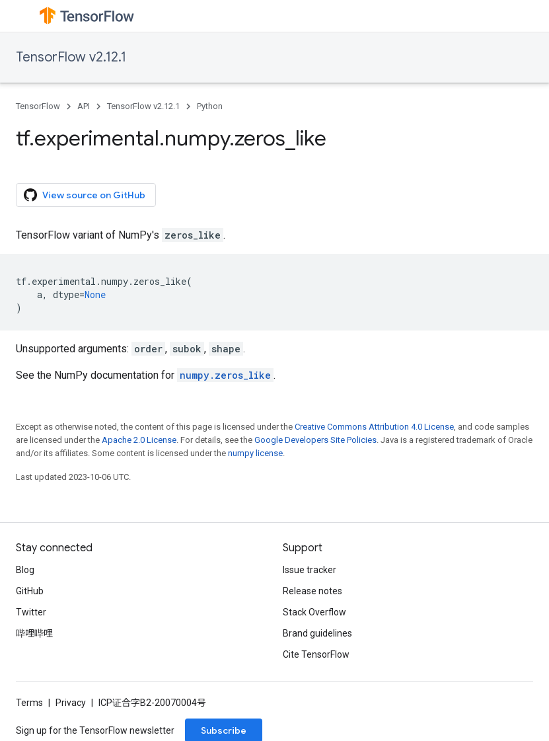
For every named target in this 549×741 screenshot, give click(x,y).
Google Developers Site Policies (315, 440)
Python (210, 106)
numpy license (255, 453)
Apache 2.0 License (139, 440)
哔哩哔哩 (34, 633)
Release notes (312, 591)
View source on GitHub (84, 195)
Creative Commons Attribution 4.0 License (374, 427)
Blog (25, 570)
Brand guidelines (317, 633)
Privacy (70, 702)
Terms (29, 702)
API (83, 106)
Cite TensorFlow (316, 654)
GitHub (30, 591)
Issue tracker (309, 570)
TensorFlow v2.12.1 (71, 57)
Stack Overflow (314, 612)
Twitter (31, 612)
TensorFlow (38, 106)
